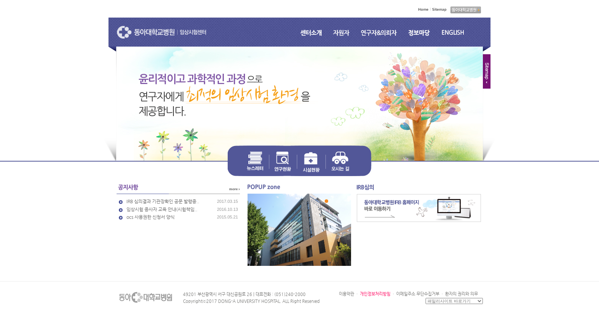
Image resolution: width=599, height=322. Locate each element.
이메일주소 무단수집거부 (417, 293)
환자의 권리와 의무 (461, 293)
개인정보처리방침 (375, 293)
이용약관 (346, 293)
